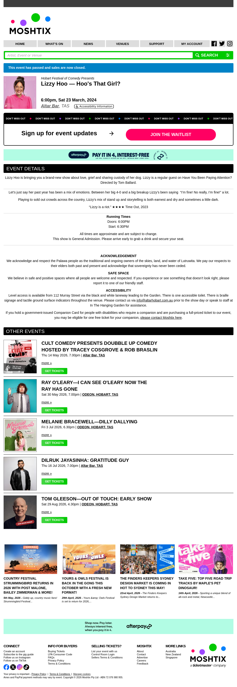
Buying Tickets (56, 651)
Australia (171, 651)
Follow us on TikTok (15, 660)
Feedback (142, 663)
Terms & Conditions (59, 663)
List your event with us (104, 651)
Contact (141, 654)
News (88, 44)
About (140, 651)
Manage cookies (82, 674)
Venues (122, 44)
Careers (141, 660)
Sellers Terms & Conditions (107, 657)
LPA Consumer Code (60, 654)
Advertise (142, 657)
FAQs (51, 657)
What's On (54, 44)
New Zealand (173, 654)
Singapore (172, 657)
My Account (191, 44)
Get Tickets (54, 371)
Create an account (14, 651)
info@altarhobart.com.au (155, 300)
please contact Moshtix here (161, 317)
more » (46, 363)
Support (156, 44)
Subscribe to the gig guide (19, 654)
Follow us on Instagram (17, 657)
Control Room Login (103, 654)
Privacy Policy (56, 660)
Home (20, 44)
